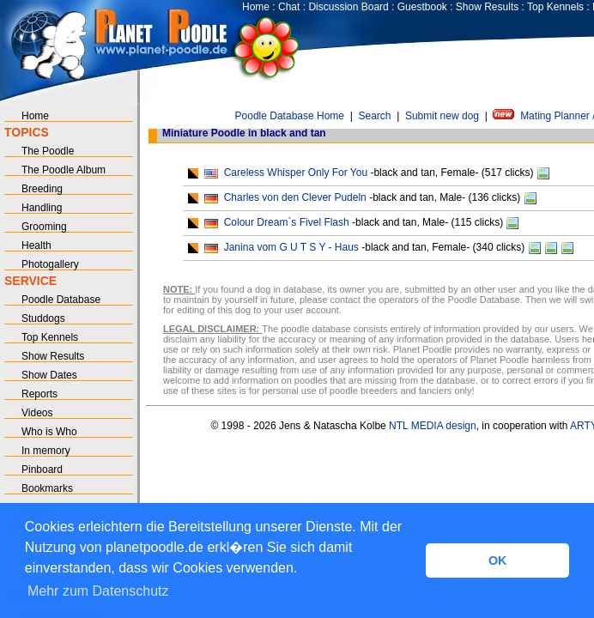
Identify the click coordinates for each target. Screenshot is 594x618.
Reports (39, 394)
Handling (41, 208)
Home (256, 7)
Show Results (487, 7)
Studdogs (43, 318)
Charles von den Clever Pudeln (295, 197)
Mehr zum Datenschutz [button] (98, 591)
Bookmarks (47, 488)
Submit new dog (442, 116)
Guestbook (422, 7)
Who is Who (49, 432)
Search (374, 116)
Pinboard (42, 470)
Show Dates (49, 375)
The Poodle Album (63, 170)
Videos (36, 413)
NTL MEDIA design (431, 426)
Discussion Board (348, 7)
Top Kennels (555, 7)
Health (36, 245)
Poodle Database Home (289, 116)
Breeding (42, 189)
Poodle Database (60, 300)
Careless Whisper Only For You (295, 173)
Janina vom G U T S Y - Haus (291, 247)
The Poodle (47, 151)
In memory (45, 451)
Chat (289, 7)
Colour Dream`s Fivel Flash (286, 222)
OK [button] (497, 560)
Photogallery (50, 264)
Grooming (44, 227)
